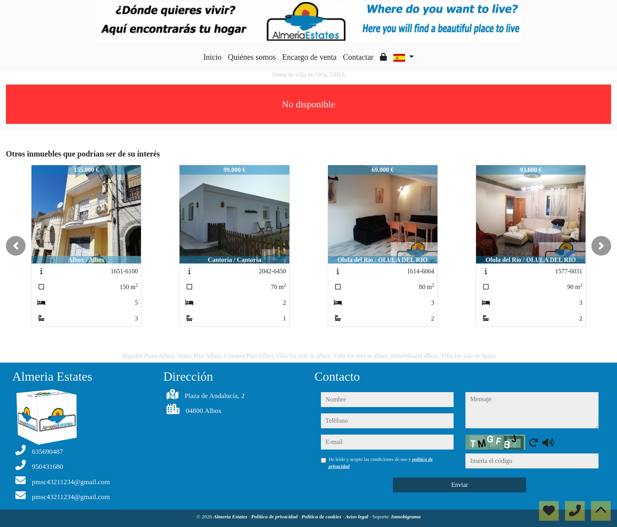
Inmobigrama (406, 517)
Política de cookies (322, 517)
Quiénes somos (252, 57)
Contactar (358, 57)
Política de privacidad (275, 517)
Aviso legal (357, 517)
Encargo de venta (309, 57)
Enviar (459, 484)
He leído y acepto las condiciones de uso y (381, 463)
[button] (16, 246)
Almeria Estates (230, 517)
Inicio (212, 57)
